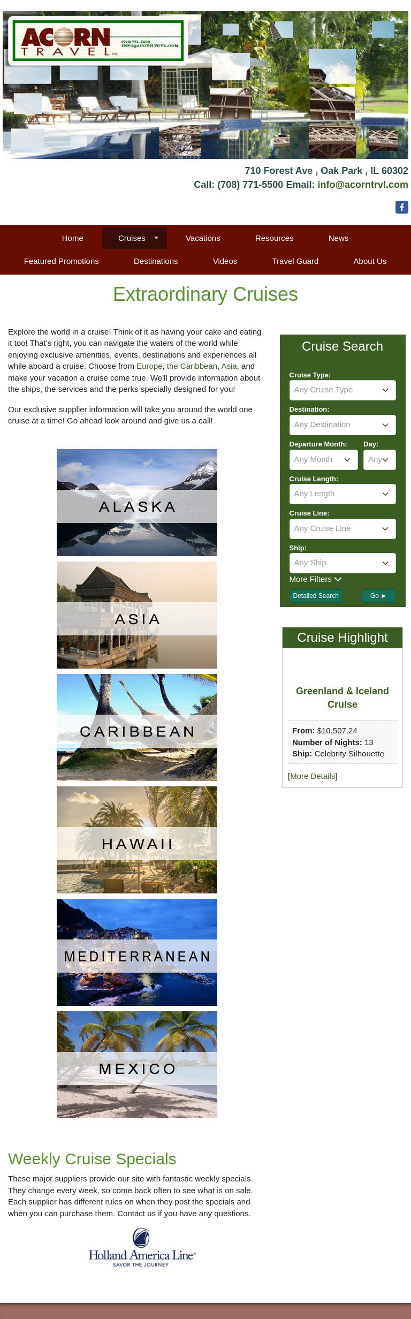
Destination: (310, 409)
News (339, 237)
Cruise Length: (314, 479)
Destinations (156, 261)
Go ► (378, 596)
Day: (370, 444)
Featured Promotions (61, 261)
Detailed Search (316, 596)
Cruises (132, 237)
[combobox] (343, 390)
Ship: (298, 548)
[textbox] (342, 390)
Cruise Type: (310, 375)
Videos (225, 261)
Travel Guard (295, 261)
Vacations (203, 237)
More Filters (316, 578)
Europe (149, 365)
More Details (312, 775)
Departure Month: (318, 444)
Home (72, 237)
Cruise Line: (310, 513)
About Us (370, 261)
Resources (274, 237)
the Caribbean (192, 365)
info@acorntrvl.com (362, 184)
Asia (229, 365)
